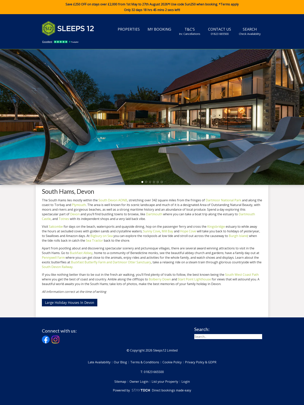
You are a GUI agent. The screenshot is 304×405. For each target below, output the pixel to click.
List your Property (165, 381)
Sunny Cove (151, 231)
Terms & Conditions (144, 362)
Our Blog (120, 362)
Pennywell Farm (53, 257)
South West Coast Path (242, 274)
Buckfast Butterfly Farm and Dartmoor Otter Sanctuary (111, 262)
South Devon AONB (112, 200)
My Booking (159, 29)
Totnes (64, 219)
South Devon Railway (57, 267)
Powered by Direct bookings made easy (152, 390)
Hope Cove (188, 231)
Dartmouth (154, 214)
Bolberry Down (160, 279)
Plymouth (79, 205)
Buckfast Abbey (81, 253)
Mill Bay (167, 231)
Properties (129, 29)
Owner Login (139, 381)
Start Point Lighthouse (194, 279)
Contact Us (219, 31)
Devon (75, 214)
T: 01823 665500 (152, 372)
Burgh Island (238, 236)
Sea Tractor (94, 240)
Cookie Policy (172, 362)
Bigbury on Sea (101, 236)
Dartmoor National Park (223, 200)
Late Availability (99, 362)
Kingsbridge (216, 226)
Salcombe (56, 226)
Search (250, 31)
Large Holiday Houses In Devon (69, 302)
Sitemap (120, 381)
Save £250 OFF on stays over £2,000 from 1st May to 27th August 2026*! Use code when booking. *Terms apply (152, 7)
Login (185, 381)
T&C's (189, 31)
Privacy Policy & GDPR (200, 362)
